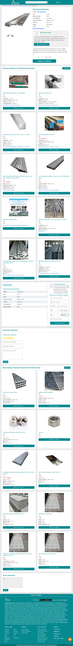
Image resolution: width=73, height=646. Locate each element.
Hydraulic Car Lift (38, 605)
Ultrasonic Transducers (14, 617)
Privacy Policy (24, 632)
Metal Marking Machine (50, 614)
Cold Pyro (33, 623)
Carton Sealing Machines (62, 604)
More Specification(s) (38, 28)
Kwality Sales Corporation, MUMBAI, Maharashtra (15, 225)
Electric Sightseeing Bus (43, 622)
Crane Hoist (36, 613)
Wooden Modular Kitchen (19, 619)
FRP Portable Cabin (58, 607)
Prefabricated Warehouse (46, 608)
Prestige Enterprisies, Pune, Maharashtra (48, 273)
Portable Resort (40, 607)
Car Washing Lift (45, 619)
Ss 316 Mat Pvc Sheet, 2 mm (47, 553)
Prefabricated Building (35, 608)
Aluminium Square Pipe (10, 392)
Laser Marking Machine (20, 602)
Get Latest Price (41, 11)
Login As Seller (41, 641)
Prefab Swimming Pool (35, 620)
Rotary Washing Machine (34, 611)
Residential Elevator (29, 605)
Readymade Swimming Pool (18, 622)
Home (3, 5)
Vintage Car (57, 622)
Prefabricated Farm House (22, 607)
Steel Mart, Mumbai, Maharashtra (11, 104)
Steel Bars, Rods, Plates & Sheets (11, 5)
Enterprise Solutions (42, 639)
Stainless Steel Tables (40, 604)
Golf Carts (51, 622)
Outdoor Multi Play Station (39, 602)
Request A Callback (36, 594)
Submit (5, 361)
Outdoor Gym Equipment (31, 622)
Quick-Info (7, 637)
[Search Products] (26, 2)
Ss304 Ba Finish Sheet (45, 513)
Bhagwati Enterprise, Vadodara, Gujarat (48, 146)
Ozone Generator (26, 623)
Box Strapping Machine (50, 604)
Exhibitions (7, 639)
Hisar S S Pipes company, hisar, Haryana (13, 274)
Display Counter (8, 605)
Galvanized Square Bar (10, 219)
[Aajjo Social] (59, 599)
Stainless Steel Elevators (57, 605)
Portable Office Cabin (24, 608)
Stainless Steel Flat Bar (23, 5)
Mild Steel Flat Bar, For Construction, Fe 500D (52, 219)
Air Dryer (11, 619)
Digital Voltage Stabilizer (59, 611)
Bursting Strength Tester (59, 613)
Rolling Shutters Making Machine (33, 619)
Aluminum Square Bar (45, 92)
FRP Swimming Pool (45, 620)
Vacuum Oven (21, 610)
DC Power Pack (35, 610)
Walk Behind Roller (50, 602)
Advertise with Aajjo (42, 630)
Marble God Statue (60, 614)
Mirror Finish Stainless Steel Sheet (48, 472)
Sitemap (7, 630)
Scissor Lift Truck (47, 605)
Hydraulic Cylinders (44, 610)
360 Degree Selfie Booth (41, 623)
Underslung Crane (22, 613)
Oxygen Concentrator (16, 623)
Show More (66, 67)
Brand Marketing (41, 635)
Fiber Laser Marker (40, 614)
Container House (13, 610)
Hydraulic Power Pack (54, 610)
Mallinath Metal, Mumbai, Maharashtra (48, 104)
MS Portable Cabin (49, 607)
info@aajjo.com (57, 633)
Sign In (58, 2)
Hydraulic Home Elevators (18, 605)
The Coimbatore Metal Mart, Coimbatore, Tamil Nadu (16, 146)
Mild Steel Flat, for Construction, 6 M (49, 260)
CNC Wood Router (64, 610)
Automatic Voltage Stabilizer (11, 613)
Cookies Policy (24, 629)
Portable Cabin (29, 602)
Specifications (7, 284)
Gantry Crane (30, 613)
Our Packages (41, 632)
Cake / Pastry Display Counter (28, 614)
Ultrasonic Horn (40, 616)
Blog (6, 635)
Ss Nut (40, 432)
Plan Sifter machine (32, 616)
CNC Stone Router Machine (22, 611)
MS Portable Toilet (32, 607)
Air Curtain (9, 616)
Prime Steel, (41, 231)
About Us (7, 629)
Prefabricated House (57, 608)
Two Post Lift (52, 619)
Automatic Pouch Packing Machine (43, 617)
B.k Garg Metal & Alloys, (9, 189)
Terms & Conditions (26, 630)
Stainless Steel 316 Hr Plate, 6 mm (13, 513)
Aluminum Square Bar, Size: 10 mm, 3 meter (16, 134)
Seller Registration (42, 629)
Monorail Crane (43, 613)
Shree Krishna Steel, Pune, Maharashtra (48, 189)
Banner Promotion (42, 634)
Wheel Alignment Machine (62, 619)
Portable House (11, 607)
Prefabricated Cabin (14, 608)
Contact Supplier (42, 43)
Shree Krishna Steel (45, 32)
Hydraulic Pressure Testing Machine (13, 614)
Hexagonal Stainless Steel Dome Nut (14, 432)
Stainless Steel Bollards (45, 392)
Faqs (6, 641)
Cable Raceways (49, 616)
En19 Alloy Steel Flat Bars (46, 134)
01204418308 (57, 628)
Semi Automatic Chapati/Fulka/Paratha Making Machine (17, 620)
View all (67, 367)
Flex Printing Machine (10, 611)
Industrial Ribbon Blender (18, 604)
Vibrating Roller (58, 602)
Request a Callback (44, 60)
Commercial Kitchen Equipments (20, 616)
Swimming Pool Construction (57, 620)
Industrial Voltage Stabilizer (47, 611)
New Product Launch (43, 637)
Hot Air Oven (28, 610)
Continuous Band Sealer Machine (27, 617)
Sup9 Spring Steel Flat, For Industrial (14, 92)
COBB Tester (50, 613)
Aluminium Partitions (29, 604)
